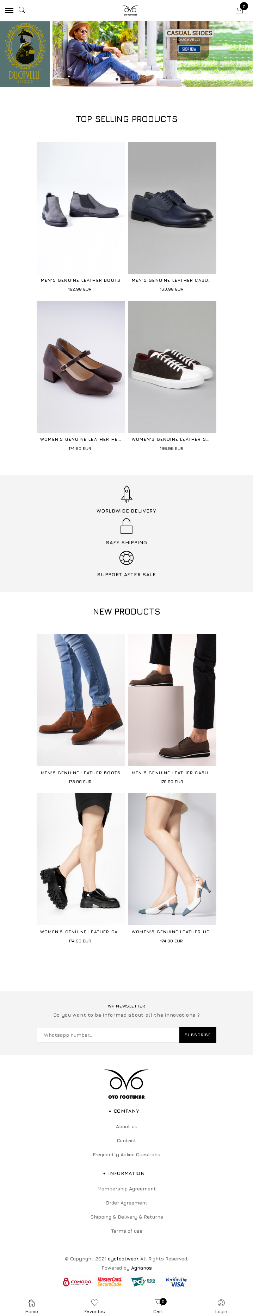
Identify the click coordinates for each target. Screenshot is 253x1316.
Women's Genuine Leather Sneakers (180, 439)
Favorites (95, 1306)
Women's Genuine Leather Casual (85, 931)
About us (126, 1126)
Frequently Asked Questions (126, 1154)
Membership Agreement (126, 1188)
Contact (126, 1140)
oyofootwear (123, 1258)
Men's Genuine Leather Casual (173, 280)
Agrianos (141, 1268)
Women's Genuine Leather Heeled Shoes (94, 439)
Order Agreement (127, 1203)
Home (31, 1306)
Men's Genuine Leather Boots (81, 280)
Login (221, 1306)
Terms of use (126, 1231)
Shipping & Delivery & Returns (126, 1217)
